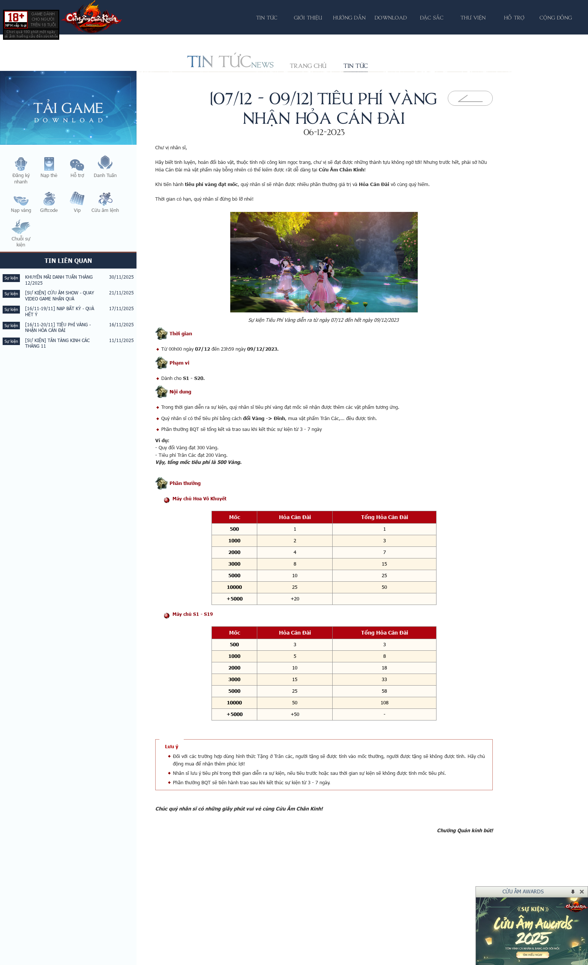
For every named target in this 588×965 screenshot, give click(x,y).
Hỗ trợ (514, 17)
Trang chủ (308, 65)
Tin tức (356, 65)
